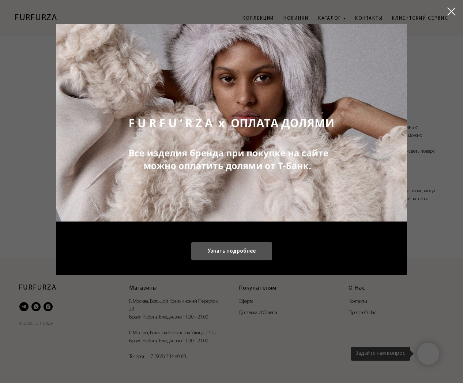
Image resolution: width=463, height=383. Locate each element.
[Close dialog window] (451, 11)
